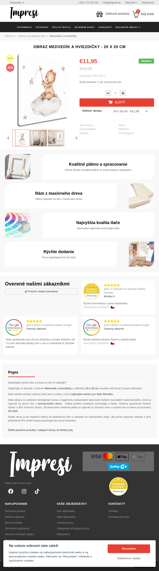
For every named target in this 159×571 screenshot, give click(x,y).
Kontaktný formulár (118, 517)
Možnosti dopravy (14, 517)
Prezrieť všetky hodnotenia (41, 291)
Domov (9, 36)
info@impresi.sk (112, 2)
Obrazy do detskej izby (31, 36)
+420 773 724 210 (88, 2)
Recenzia (10, 540)
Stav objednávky (66, 511)
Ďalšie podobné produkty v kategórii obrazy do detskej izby (40, 430)
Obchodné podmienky (17, 528)
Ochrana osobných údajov (19, 534)
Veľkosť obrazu (92, 110)
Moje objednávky (66, 517)
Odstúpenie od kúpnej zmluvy (73, 528)
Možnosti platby (13, 522)
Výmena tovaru (65, 522)
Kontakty (113, 511)
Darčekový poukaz (15, 511)
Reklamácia (63, 534)
